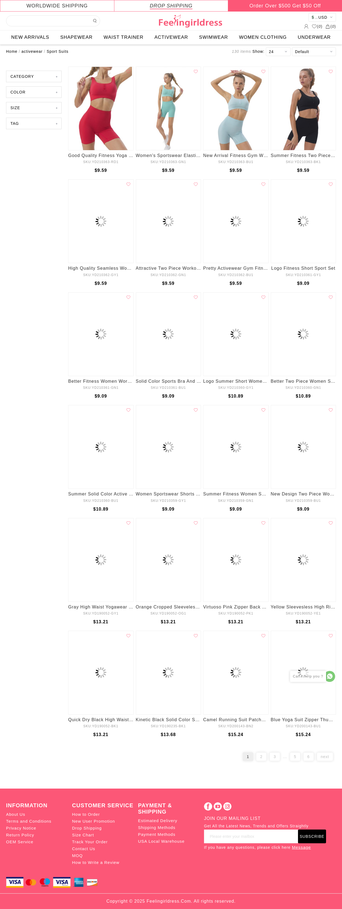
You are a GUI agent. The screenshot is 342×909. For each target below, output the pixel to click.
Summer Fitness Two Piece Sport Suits (303, 155)
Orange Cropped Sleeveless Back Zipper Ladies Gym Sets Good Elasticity (168, 607)
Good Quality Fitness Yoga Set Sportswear (101, 155)
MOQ (77, 855)
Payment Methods (156, 834)
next (325, 756)
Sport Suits (57, 51)
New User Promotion (93, 821)
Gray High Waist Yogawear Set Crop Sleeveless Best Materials (101, 607)
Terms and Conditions (28, 821)
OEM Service (19, 841)
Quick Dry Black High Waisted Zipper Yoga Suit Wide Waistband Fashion (101, 719)
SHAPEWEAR (76, 37)
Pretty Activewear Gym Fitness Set (236, 268)
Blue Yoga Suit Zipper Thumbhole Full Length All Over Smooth (303, 719)
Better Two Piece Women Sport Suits (303, 381)
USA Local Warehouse (161, 841)
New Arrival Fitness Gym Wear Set (236, 155)
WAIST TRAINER (124, 37)
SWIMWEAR (213, 37)
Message (301, 847)
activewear (32, 51)
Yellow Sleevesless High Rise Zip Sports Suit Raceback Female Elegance (303, 607)
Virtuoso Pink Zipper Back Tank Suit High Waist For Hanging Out (236, 607)
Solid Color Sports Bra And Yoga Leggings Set (168, 381)
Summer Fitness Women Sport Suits (236, 494)
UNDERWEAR (314, 37)
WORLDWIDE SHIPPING (57, 6)
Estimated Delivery (157, 820)
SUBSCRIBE (312, 836)
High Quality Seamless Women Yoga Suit (101, 268)
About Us (15, 814)
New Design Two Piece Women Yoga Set (303, 494)
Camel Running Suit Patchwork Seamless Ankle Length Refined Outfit (236, 719)
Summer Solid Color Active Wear (101, 494)
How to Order (86, 814)
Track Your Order (90, 841)
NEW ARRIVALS (30, 37)
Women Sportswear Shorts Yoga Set (168, 494)
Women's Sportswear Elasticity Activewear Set (168, 155)
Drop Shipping (87, 828)
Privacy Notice (21, 828)
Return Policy (20, 835)
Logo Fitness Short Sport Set (303, 268)
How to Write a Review (95, 862)
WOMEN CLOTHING (263, 37)
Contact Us (83, 848)
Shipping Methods (156, 827)
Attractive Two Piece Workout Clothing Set (168, 268)
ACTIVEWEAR (171, 37)
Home (11, 51)
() (317, 26)
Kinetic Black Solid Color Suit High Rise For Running (168, 719)
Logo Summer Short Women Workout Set (236, 381)
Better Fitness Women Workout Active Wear (101, 381)
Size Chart (83, 835)
